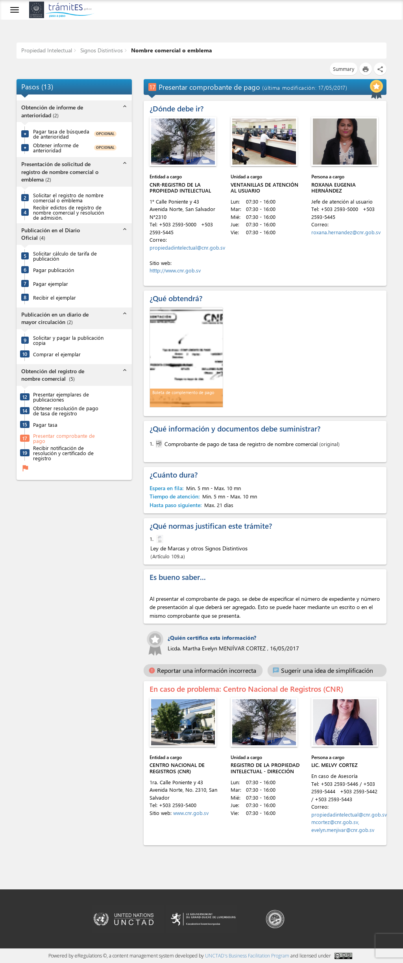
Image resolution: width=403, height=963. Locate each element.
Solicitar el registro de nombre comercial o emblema (68, 198)
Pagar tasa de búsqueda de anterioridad (61, 134)
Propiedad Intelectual (46, 50)
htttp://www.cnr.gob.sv (175, 270)
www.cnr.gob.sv (191, 812)
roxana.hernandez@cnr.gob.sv (346, 232)
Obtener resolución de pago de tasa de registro (65, 411)
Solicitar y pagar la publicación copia (68, 340)
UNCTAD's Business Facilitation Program (247, 955)
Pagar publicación (53, 269)
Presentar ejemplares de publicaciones (61, 397)
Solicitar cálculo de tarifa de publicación (65, 256)
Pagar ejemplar (50, 283)
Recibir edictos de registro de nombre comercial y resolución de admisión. (68, 212)
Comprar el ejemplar (57, 354)
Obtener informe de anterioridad (56, 148)
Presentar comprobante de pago (64, 438)
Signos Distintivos (101, 50)
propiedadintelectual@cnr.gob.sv (187, 247)
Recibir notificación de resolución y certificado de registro (63, 453)
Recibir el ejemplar (54, 297)
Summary (343, 68)
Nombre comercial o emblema (170, 50)
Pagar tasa (45, 424)
